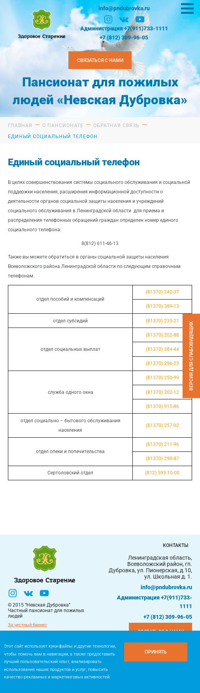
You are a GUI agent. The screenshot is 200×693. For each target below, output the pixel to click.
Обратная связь (116, 125)
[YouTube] (140, 19)
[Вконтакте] (124, 19)
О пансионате (62, 125)
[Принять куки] (155, 651)
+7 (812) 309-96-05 (124, 37)
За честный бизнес (27, 624)
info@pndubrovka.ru (124, 8)
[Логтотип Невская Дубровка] (40, 23)
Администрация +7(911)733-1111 (124, 28)
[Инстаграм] (108, 19)
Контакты (175, 545)
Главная (20, 125)
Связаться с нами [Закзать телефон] (100, 60)
